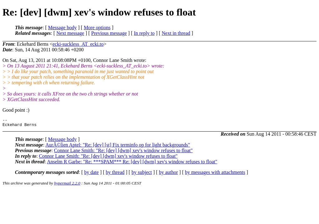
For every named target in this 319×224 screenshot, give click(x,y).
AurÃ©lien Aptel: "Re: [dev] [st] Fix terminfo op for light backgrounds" (117, 146)
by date (91, 174)
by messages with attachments (215, 174)
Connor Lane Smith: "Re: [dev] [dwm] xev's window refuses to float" (123, 152)
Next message (70, 33)
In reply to (144, 33)
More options (97, 27)
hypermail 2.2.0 (67, 185)
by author (168, 174)
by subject (141, 174)
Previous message (109, 33)
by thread (115, 174)
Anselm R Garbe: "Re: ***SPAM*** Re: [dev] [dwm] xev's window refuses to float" (132, 163)
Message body (62, 27)
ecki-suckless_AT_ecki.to (78, 44)
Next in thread (176, 33)
